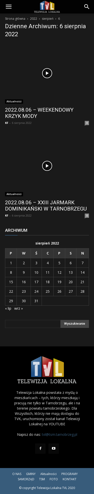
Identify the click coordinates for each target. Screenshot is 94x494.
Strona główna (15, 18)
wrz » (18, 308)
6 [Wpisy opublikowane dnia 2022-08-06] (71, 262)
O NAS (16, 474)
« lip (8, 308)
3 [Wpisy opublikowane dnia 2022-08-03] (36, 262)
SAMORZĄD (26, 479)
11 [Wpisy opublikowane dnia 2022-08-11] (48, 272)
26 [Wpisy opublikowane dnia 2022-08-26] (59, 291)
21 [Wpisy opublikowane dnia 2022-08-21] (82, 281)
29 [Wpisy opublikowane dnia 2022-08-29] (11, 300)
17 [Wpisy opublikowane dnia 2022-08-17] (36, 281)
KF (6, 123)
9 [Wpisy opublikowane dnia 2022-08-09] (24, 272)
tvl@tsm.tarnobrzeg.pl (59, 434)
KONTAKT (69, 479)
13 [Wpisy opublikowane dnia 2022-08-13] (71, 272)
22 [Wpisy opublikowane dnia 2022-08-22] (11, 291)
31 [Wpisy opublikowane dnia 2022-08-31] (36, 300)
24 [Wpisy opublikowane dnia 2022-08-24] (36, 291)
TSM (42, 479)
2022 (33, 18)
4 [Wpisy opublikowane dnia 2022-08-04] (48, 262)
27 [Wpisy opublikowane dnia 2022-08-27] (71, 291)
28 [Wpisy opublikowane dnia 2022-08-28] (82, 291)
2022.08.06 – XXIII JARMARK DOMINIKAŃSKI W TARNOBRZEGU (46, 206)
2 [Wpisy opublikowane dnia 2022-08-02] (24, 262)
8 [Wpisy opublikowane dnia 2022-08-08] (11, 272)
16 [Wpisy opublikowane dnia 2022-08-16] (24, 281)
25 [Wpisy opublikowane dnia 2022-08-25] (48, 291)
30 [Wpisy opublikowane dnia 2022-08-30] (24, 300)
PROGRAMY (69, 474)
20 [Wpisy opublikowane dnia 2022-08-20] (71, 281)
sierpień (47, 18)
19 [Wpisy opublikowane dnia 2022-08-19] (59, 281)
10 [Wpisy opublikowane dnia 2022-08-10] (36, 272)
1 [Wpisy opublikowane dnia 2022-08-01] (11, 262)
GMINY (31, 474)
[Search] (87, 6)
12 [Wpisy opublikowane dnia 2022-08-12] (59, 272)
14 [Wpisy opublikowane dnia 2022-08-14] (82, 272)
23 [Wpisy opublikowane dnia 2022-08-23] (24, 291)
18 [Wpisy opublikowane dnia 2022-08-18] (48, 281)
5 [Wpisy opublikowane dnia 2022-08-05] (59, 262)
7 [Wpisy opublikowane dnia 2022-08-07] (82, 262)
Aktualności (14, 101)
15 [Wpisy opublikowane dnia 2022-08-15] (11, 281)
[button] (9, 6)
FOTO (54, 479)
